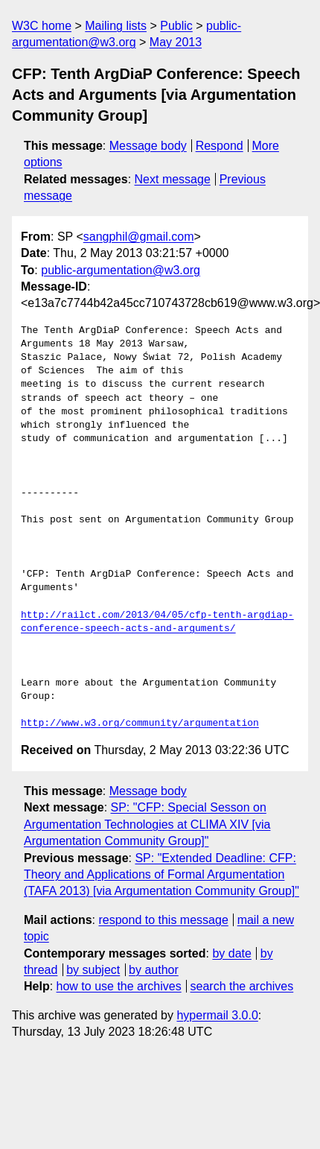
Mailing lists (116, 25)
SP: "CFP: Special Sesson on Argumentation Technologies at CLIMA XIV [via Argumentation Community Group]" (147, 824)
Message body (148, 145)
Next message (173, 179)
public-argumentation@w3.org (120, 270)
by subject (93, 969)
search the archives (242, 986)
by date (231, 953)
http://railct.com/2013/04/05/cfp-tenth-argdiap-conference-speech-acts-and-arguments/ (157, 622)
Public (176, 25)
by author (154, 969)
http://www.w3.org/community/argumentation (140, 723)
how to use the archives (119, 986)
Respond (219, 145)
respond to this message (163, 920)
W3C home (41, 25)
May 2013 (176, 42)
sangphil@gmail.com (138, 236)
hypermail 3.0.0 (216, 1015)
